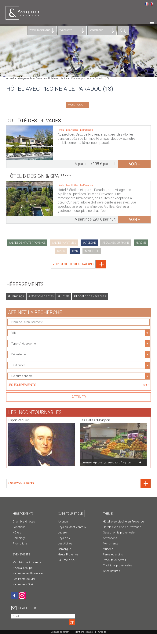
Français (147, 4)
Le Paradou (86, 129)
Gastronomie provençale (119, 532)
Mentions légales (84, 631)
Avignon (63, 521)
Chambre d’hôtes (24, 521)
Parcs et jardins (113, 554)
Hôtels (64, 293)
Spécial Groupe (23, 568)
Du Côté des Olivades (33, 120)
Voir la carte (78, 104)
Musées (108, 549)
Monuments (110, 543)
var (75, 251)
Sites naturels (112, 571)
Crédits (102, 631)
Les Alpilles (72, 129)
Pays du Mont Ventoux (72, 527)
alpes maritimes (64, 242)
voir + (134, 164)
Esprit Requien (19, 417)
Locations (19, 527)
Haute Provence (68, 554)
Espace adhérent (60, 631)
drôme (141, 242)
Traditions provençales (117, 565)
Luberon (63, 532)
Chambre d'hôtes (42, 293)
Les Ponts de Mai (24, 579)
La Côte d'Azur (67, 560)
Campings (17, 293)
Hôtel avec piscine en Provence (123, 521)
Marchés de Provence (27, 562)
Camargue (64, 549)
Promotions (20, 543)
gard (61, 251)
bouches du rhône (116, 242)
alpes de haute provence (28, 242)
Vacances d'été (23, 584)
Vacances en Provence (28, 573)
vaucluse (92, 251)
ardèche (90, 242)
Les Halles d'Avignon (95, 417)
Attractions (110, 538)
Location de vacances (90, 293)
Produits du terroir (114, 560)
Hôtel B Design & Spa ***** (38, 173)
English (152, 4)
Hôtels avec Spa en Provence (122, 527)
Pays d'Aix (64, 538)
